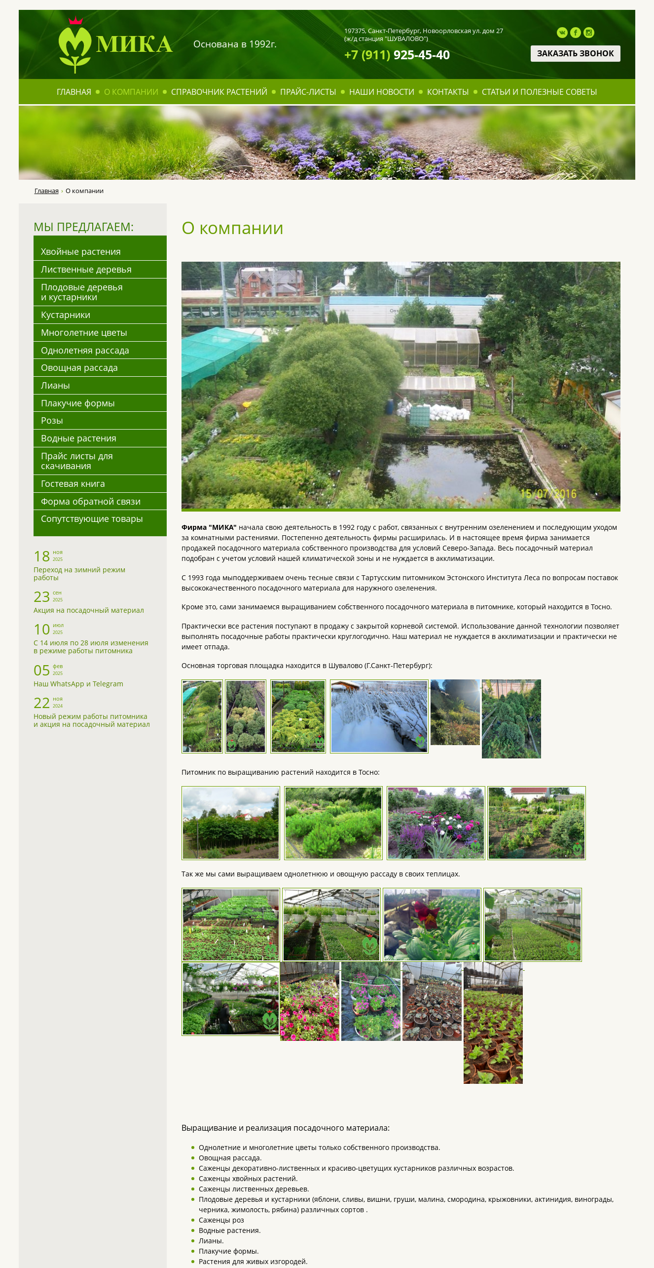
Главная (74, 91)
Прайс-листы (308, 91)
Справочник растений (219, 91)
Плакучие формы (78, 403)
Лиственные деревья (86, 269)
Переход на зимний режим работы (79, 573)
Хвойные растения (81, 251)
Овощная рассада (79, 367)
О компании (131, 91)
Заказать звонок (575, 53)
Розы (52, 420)
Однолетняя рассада (85, 350)
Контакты (448, 91)
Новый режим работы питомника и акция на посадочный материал (92, 720)
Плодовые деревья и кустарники (82, 292)
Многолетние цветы (84, 332)
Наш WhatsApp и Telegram (78, 683)
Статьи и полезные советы (539, 91)
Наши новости (381, 91)
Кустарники (65, 314)
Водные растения (78, 438)
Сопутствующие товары (92, 518)
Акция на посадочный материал (89, 610)
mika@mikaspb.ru (455, 1204)
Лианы (55, 385)
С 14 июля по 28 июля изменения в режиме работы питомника (91, 646)
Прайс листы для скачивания (77, 461)
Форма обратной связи (91, 501)
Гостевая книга (73, 483)
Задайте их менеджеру (418, 1078)
